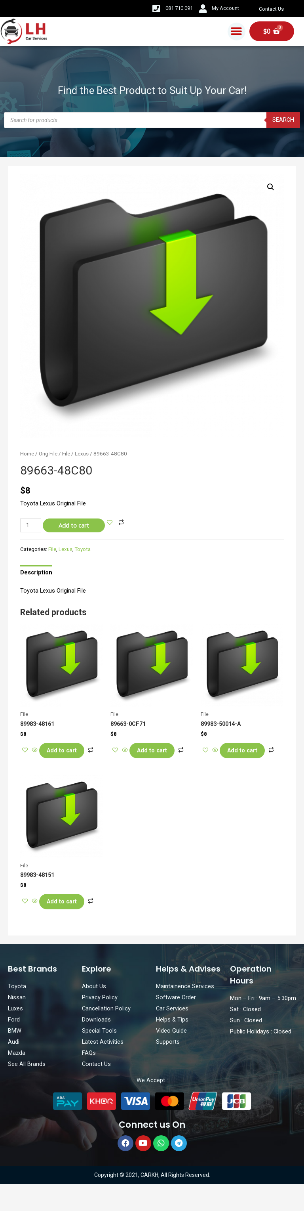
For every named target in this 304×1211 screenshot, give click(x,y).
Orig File (48, 454)
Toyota (83, 549)
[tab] (36, 572)
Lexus (82, 454)
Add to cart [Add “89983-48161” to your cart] (68, 752)
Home (27, 454)
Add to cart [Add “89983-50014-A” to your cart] (249, 752)
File (66, 454)
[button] (236, 31)
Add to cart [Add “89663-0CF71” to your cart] (158, 752)
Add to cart (74, 525)
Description (36, 572)
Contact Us (272, 9)
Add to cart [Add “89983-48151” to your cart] (68, 916)
